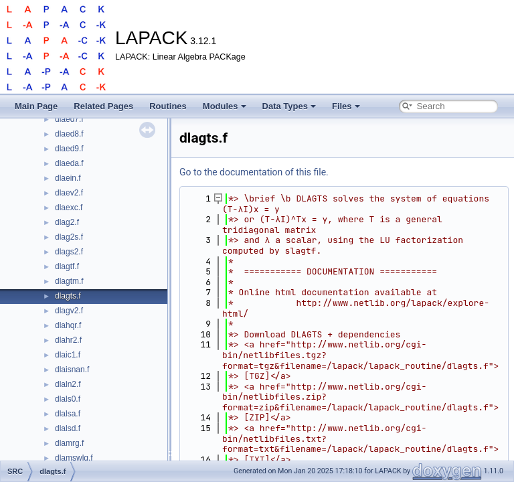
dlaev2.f (69, 192)
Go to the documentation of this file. (254, 172)
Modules (224, 106)
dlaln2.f (68, 384)
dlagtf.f (67, 266)
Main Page (36, 106)
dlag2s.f (69, 237)
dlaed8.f (69, 134)
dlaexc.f (68, 207)
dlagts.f (68, 296)
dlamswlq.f (74, 458)
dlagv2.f (69, 310)
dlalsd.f (67, 428)
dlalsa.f (67, 413)
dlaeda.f (69, 163)
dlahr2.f (68, 340)
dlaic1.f (67, 354)
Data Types (289, 106)
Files (346, 106)
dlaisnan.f (72, 369)
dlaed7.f (69, 119)
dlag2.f (67, 222)
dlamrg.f (69, 443)
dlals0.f (67, 399)
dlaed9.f (69, 148)
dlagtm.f (69, 281)
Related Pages (103, 106)
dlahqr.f (68, 325)
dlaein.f (68, 178)
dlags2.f (69, 251)
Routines (168, 106)
